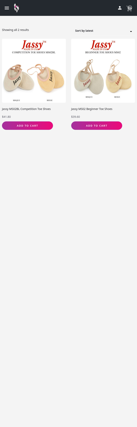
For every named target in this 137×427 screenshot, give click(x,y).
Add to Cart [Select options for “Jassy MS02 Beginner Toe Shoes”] (96, 125)
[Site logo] (18, 8)
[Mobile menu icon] (7, 8)
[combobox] (105, 31)
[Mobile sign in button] (119, 7)
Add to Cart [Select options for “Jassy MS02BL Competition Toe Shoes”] (27, 125)
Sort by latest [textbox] (102, 31)
